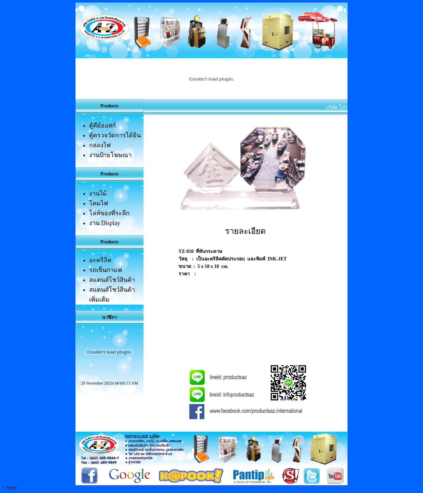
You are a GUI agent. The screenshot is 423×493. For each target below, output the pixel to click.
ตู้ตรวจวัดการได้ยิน (115, 135)
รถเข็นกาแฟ (105, 270)
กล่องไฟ (100, 145)
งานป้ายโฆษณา (110, 155)
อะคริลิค (100, 260)
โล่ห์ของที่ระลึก (109, 213)
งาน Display (104, 223)
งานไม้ (98, 193)
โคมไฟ (98, 203)
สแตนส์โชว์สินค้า (112, 279)
